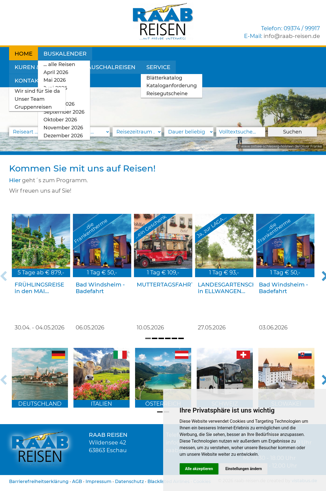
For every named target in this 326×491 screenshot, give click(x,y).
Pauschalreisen (192, 53)
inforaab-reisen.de (292, 36)
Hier (15, 180)
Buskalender (65, 53)
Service (241, 53)
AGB (77, 481)
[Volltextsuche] (240, 132)
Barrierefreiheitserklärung (39, 481)
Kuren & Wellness (127, 53)
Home (23, 53)
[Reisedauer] (188, 132)
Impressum (98, 481)
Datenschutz (129, 481)
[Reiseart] (33, 132)
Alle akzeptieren (199, 469)
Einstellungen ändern (243, 469)
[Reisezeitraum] (137, 132)
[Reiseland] (85, 132)
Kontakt (277, 53)
